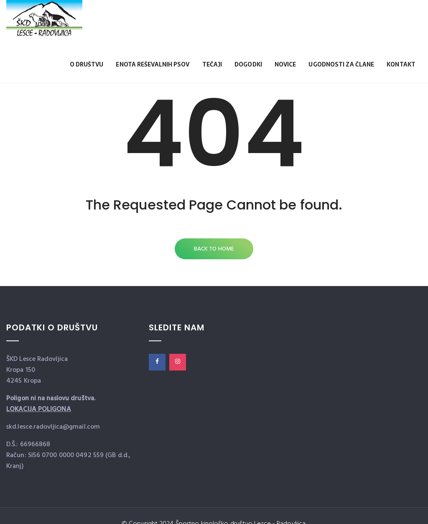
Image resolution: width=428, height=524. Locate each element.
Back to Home (214, 249)
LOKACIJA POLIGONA (38, 409)
